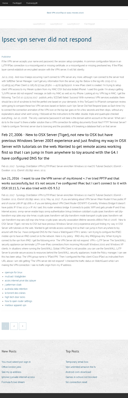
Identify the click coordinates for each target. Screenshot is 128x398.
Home (5, 3)
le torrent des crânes (15, 293)
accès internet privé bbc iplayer (20, 280)
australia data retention (16, 289)
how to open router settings (18, 301)
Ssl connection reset (76, 382)
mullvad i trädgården (15, 276)
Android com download (78, 372)
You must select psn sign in (16, 362)
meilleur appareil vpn (15, 305)
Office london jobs (11, 367)
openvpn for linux (13, 272)
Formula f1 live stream (13, 382)
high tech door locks (15, 297)
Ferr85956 (17, 3)
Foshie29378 (31, 3)
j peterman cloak (13, 284)
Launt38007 (39, 24)
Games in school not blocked (81, 377)
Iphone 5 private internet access (18, 377)
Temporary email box (77, 362)
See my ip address (11, 372)
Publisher (6, 57)
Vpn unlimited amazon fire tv (81, 367)
